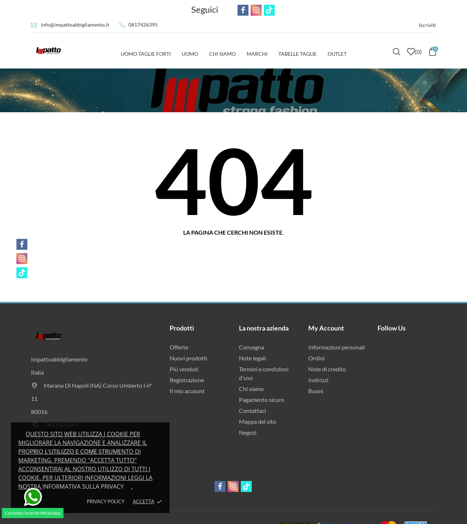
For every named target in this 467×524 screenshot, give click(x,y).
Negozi (247, 432)
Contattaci (252, 410)
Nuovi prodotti (188, 358)
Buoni (315, 390)
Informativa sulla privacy (83, 486)
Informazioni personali (336, 347)
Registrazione (187, 379)
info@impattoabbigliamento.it (75, 24)
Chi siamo (251, 388)
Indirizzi (318, 379)
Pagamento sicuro (261, 399)
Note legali (252, 358)
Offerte (179, 347)
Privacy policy (105, 501)
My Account (326, 328)
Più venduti (184, 368)
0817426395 (143, 24)
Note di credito (327, 368)
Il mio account (187, 390)
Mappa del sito (257, 421)
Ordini (316, 358)
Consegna (251, 347)
